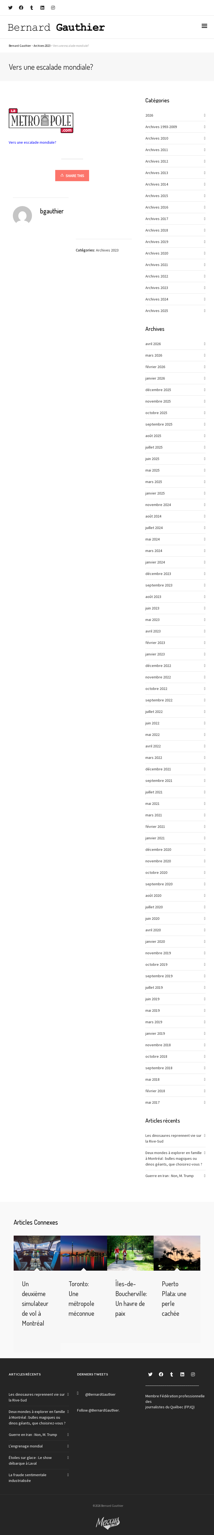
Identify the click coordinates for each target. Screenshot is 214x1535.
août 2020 (153, 895)
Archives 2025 (156, 310)
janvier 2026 (155, 378)
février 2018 (155, 1090)
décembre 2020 (158, 849)
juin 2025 (152, 458)
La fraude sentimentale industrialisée (27, 1477)
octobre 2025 (156, 412)
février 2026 (155, 366)
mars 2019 (153, 1021)
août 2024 (153, 516)
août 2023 (153, 596)
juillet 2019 (154, 987)
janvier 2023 (155, 654)
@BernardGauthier (100, 1394)
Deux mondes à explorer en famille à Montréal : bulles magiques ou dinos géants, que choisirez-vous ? (173, 1158)
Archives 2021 (156, 264)
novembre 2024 (158, 504)
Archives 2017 (156, 218)
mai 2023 (152, 619)
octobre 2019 (156, 964)
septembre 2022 (158, 700)
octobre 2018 (156, 1056)
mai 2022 (152, 734)
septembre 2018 (158, 1067)
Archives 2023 (107, 250)
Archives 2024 (156, 299)
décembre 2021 (158, 769)
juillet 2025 (154, 447)
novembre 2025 (158, 401)
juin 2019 (152, 998)
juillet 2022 (154, 711)
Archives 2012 (156, 161)
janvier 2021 (155, 838)
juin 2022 (152, 723)
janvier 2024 (155, 562)
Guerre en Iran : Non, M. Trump (169, 1175)
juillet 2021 (154, 792)
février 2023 (155, 642)
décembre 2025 (158, 389)
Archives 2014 (156, 184)
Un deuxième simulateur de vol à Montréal (35, 1303)
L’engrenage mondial (26, 1446)
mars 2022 (153, 757)
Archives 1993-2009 (161, 126)
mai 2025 (152, 470)
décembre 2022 (158, 665)
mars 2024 (153, 550)
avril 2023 (153, 631)
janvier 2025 (155, 493)
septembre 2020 (158, 883)
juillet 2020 (154, 906)
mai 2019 (152, 1010)
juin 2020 (152, 918)
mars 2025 (153, 481)
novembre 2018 (158, 1044)
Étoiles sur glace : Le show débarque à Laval (30, 1460)
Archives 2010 (156, 138)
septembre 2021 (158, 780)
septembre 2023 (158, 585)
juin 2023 (152, 608)
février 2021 (155, 826)
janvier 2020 (155, 941)
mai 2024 (152, 539)
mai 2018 (152, 1079)
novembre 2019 (158, 952)
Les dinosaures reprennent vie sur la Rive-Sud (173, 1138)
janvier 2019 (155, 1033)
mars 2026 (153, 355)
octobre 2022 (156, 688)
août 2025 (153, 435)
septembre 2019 (158, 975)
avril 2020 (153, 929)
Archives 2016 (156, 207)
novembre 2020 (158, 860)
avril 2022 (153, 746)
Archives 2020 (156, 253)
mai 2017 (152, 1102)
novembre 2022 (158, 677)
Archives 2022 (156, 276)
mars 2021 (153, 815)
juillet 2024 (154, 527)
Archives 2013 (156, 172)
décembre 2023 (158, 573)
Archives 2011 (156, 149)
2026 (149, 115)
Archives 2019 (156, 241)
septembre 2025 (158, 424)
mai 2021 (152, 803)
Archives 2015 (156, 195)
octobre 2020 (156, 872)
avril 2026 (153, 343)
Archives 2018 (156, 230)
